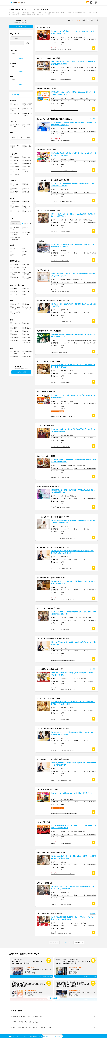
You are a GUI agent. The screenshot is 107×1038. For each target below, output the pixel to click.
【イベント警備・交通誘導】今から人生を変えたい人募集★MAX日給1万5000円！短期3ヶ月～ (73, 124)
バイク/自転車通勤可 (16, 308)
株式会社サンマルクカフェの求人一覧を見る (61, 79)
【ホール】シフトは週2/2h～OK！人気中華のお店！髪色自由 (71, 793)
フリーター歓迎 (15, 170)
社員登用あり (27, 337)
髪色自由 (14, 288)
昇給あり (26, 331)
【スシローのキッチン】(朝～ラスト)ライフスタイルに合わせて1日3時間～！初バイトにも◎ (73, 827)
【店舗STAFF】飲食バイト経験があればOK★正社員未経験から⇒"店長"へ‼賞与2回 (72, 674)
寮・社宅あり (15, 331)
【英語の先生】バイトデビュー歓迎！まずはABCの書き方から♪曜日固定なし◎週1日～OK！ (73, 93)
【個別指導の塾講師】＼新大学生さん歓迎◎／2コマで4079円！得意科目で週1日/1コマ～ (73, 336)
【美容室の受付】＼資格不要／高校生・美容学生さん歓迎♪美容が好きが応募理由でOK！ (73, 491)
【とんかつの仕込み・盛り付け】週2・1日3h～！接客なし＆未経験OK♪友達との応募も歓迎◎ (73, 857)
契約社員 (14, 188)
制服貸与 (14, 334)
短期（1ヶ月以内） (16, 109)
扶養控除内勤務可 (15, 202)
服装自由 (14, 291)
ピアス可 (26, 291)
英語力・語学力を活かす (15, 352)
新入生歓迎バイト (27, 125)
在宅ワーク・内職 (27, 207)
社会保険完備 (15, 337)
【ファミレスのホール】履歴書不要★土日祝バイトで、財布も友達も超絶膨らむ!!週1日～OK (73, 613)
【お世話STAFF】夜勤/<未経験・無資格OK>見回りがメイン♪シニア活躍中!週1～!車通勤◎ (73, 185)
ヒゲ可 (26, 294)
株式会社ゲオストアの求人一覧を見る (60, 261)
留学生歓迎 (27, 166)
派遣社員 (26, 188)
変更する (21, 58)
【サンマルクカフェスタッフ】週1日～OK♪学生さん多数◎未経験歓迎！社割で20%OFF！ (73, 63)
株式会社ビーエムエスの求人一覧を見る (60, 231)
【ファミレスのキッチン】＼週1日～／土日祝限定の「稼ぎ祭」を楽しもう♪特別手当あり (73, 215)
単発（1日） (15, 104)
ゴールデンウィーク (15, 125)
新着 (84, 20)
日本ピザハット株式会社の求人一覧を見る (61, 904)
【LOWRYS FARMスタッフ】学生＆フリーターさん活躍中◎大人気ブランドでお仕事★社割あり (73, 703)
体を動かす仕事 (15, 207)
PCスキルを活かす (28, 352)
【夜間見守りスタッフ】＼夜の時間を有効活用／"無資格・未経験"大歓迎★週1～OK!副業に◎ (72, 552)
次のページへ (79, 942)
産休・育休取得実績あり (27, 341)
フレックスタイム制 (27, 233)
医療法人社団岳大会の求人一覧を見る (60, 291)
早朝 (13, 248)
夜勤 (25, 255)
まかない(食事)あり (16, 324)
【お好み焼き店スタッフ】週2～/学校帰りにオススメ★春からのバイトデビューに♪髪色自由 (73, 154)
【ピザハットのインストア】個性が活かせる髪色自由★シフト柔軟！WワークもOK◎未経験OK (72, 888)
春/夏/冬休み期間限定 (28, 114)
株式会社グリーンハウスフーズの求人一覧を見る (63, 599)
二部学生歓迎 (27, 160)
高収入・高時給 (15, 146)
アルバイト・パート (15, 184)
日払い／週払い (27, 146)
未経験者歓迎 (15, 157)
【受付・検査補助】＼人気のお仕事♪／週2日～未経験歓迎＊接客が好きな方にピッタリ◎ (73, 275)
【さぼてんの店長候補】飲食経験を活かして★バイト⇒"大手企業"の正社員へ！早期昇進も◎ (72, 918)
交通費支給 (15, 328)
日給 (21, 137)
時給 (13, 137)
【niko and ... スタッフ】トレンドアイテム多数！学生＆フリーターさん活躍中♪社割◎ (73, 430)
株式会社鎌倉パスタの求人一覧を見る (60, 477)
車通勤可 (26, 304)
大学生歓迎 (15, 160)
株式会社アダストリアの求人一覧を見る (60, 382)
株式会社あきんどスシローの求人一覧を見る (61, 49)
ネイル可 (14, 294)
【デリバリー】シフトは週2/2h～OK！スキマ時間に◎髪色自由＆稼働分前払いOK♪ (73, 396)
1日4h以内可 (27, 201)
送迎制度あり (27, 328)
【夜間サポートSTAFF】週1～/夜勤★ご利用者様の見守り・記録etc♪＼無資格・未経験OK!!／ (73, 522)
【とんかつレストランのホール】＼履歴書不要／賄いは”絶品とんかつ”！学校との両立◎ (73, 582)
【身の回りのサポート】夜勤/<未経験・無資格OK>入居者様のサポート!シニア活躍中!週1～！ (73, 764)
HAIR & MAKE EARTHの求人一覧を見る (60, 507)
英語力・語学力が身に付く (27, 308)
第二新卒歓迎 (15, 174)
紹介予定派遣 (15, 192)
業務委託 (26, 192)
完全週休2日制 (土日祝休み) (16, 238)
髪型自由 (26, 288)
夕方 (25, 251)
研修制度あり (27, 323)
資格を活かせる (27, 357)
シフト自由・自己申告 (15, 233)
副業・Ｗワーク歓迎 (27, 170)
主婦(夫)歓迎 (27, 163)
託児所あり (15, 340)
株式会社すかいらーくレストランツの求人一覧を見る (64, 416)
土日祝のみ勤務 (15, 228)
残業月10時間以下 (27, 211)
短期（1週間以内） (28, 104)
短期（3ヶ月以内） (28, 109)
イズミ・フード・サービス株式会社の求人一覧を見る (64, 171)
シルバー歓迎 (15, 166)
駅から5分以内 (16, 304)
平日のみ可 (27, 227)
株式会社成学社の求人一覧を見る (59, 352)
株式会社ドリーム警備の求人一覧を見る (60, 140)
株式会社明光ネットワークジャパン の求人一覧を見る (64, 110)
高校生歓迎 (27, 157)
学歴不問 (14, 163)
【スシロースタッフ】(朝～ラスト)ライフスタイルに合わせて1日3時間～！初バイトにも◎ (73, 32)
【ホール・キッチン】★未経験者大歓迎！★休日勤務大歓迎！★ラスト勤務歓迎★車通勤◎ (73, 461)
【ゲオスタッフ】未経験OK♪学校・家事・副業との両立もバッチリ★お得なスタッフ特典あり (73, 246)
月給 (28, 137)
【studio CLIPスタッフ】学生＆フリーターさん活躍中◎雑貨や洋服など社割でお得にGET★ (73, 366)
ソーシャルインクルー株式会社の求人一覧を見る (63, 201)
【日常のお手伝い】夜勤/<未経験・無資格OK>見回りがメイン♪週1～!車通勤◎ (73, 305)
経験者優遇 (15, 356)
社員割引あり (27, 334)
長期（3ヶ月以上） (16, 114)
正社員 (26, 184)
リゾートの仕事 (15, 211)
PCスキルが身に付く (16, 312)
